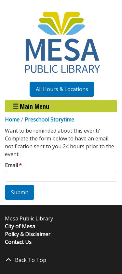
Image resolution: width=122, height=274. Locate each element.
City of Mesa (20, 226)
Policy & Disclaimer (27, 234)
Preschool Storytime (49, 119)
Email (11, 165)
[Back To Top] (61, 260)
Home (12, 119)
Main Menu (31, 106)
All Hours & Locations (62, 89)
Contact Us (18, 242)
